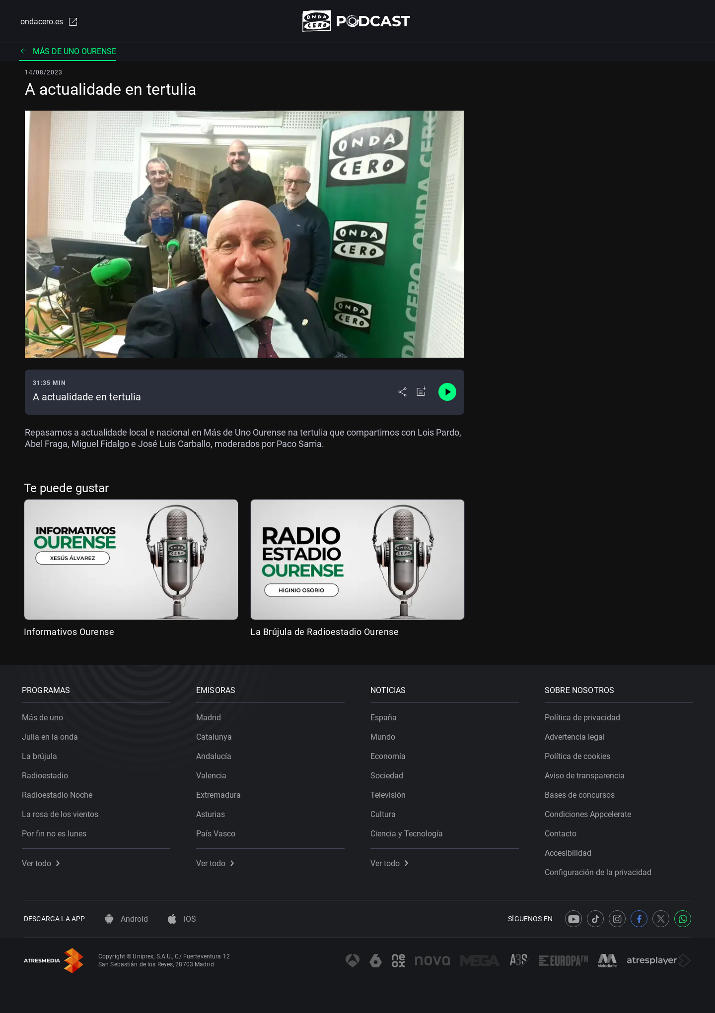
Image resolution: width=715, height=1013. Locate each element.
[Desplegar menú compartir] (402, 393)
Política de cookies (579, 754)
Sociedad (388, 773)
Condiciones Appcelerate (590, 812)
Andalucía (215, 754)
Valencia (213, 773)
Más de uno (44, 715)
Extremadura (220, 793)
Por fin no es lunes (56, 831)
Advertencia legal (577, 735)
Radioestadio (47, 773)
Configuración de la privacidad (600, 870)
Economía (390, 754)
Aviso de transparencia (587, 773)
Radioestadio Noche (59, 793)
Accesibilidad (570, 851)
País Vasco (217, 831)
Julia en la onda (52, 735)
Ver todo (43, 861)
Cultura (385, 812)
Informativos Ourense (69, 632)
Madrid (210, 715)
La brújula (41, 754)
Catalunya (216, 735)
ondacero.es (47, 22)
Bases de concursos (582, 793)
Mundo (384, 735)
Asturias (212, 812)
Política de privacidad (584, 715)
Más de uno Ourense (67, 52)
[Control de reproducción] (447, 393)
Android (126, 919)
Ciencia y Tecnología (408, 831)
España (385, 715)
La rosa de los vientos (62, 812)
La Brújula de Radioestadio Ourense (324, 632)
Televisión (390, 793)
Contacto (562, 831)
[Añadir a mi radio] (421, 393)
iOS (182, 919)
